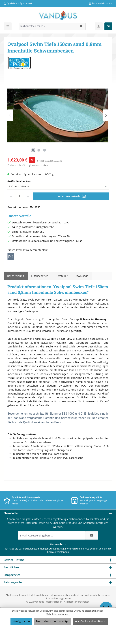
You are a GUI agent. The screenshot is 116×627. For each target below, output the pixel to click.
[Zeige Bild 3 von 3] (44, 150)
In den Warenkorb (71, 196)
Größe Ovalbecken (19, 181)
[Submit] (91, 535)
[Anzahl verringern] (10, 196)
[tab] (16, 276)
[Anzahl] (19, 196)
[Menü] (8, 26)
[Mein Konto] (99, 26)
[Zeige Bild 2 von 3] (38, 150)
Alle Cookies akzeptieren (90, 621)
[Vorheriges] (10, 115)
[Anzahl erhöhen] (27, 196)
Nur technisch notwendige (52, 621)
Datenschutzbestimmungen (34, 548)
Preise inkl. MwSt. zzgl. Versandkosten (27, 165)
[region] (58, 115)
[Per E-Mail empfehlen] (11, 256)
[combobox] (48, 26)
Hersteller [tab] (62, 276)
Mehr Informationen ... (58, 614)
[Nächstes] (105, 115)
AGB (87, 548)
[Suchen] (82, 26)
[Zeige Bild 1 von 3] (33, 150)
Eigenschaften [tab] (39, 276)
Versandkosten (62, 595)
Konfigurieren (21, 621)
